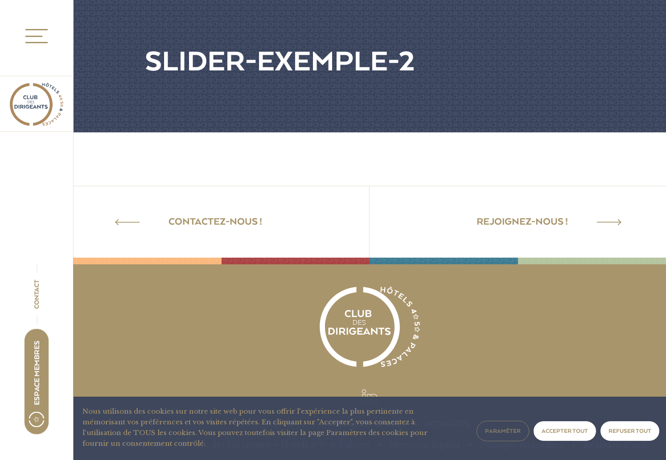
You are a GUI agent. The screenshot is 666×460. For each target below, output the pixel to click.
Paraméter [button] (503, 431)
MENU (33, 36)
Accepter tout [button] (565, 431)
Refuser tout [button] (629, 431)
